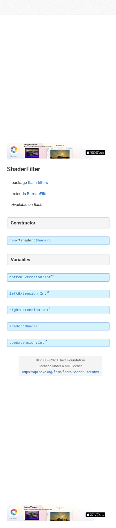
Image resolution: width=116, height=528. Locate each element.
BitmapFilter (38, 193)
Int (47, 277)
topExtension (22, 343)
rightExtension (24, 310)
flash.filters (38, 182)
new (12, 240)
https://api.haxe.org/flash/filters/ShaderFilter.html (60, 372)
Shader (42, 240)
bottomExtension (25, 277)
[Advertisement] (58, 79)
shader (15, 326)
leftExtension (23, 294)
